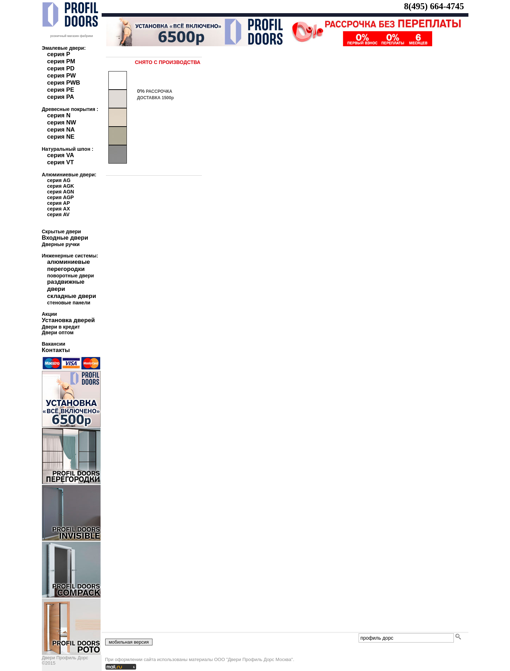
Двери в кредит (61, 327)
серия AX (58, 209)
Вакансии (53, 344)
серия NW (61, 122)
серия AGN (60, 192)
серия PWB (63, 82)
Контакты (56, 350)
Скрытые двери (61, 231)
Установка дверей (68, 320)
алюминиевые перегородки (68, 265)
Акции (49, 314)
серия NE (61, 136)
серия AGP (60, 197)
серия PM (61, 61)
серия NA (61, 129)
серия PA (60, 97)
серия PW (61, 75)
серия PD (61, 68)
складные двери (71, 296)
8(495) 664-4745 (434, 6)
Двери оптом (58, 332)
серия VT (60, 162)
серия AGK (60, 186)
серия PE (60, 89)
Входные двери (65, 237)
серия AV (58, 214)
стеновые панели (69, 302)
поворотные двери (70, 275)
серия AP (58, 203)
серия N (59, 115)
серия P (58, 54)
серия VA (60, 155)
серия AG (59, 180)
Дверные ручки (61, 244)
